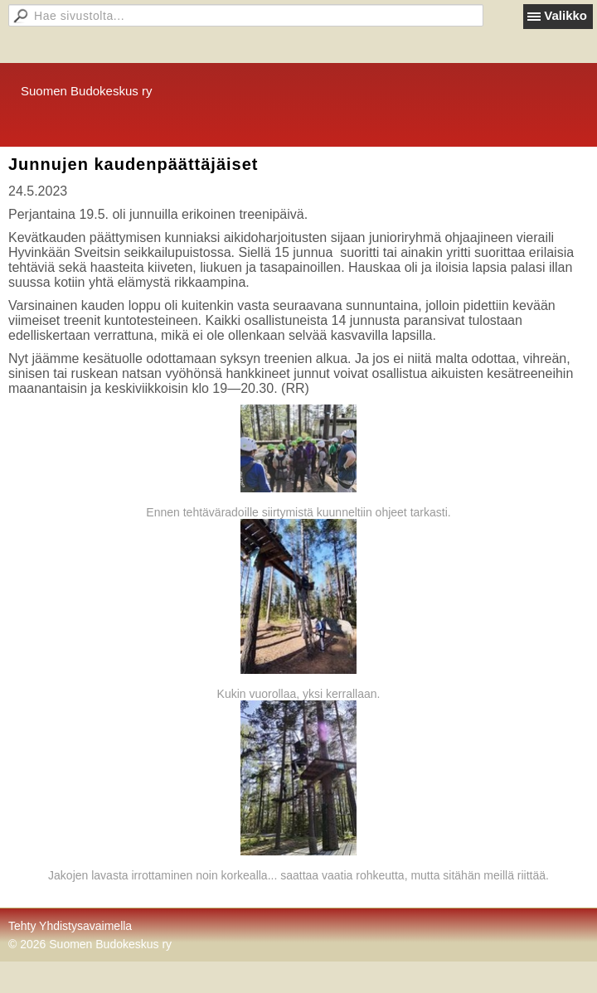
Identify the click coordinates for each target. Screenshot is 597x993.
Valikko (565, 15)
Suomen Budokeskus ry (86, 91)
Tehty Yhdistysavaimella (70, 925)
